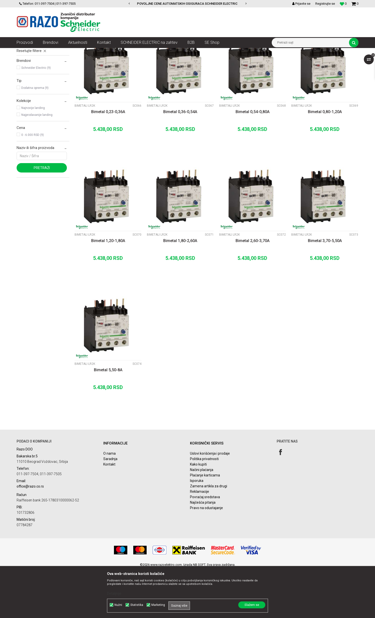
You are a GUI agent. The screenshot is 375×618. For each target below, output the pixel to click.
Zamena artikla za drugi (208, 534)
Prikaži (306, 61)
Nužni (118, 605)
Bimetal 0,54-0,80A (252, 159)
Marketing (158, 605)
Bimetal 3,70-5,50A (325, 288)
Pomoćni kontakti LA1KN (37, 87)
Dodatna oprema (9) (35, 136)
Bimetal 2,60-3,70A (252, 288)
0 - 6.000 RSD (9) (32, 183)
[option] (187, 3)
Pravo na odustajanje (206, 556)
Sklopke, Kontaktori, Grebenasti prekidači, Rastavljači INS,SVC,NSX (100, 51)
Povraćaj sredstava (205, 545)
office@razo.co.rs (30, 534)
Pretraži (42, 216)
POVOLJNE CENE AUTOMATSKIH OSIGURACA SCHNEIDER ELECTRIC (187, 3)
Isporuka (196, 529)
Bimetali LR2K (29, 80)
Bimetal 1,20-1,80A (108, 288)
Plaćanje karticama (205, 523)
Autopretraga (207, 61)
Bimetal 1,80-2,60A (180, 288)
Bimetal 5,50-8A (108, 418)
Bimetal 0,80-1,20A (325, 159)
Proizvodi (44, 51)
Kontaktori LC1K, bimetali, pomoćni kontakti (179, 51)
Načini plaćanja (201, 518)
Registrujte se (325, 3)
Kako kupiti (198, 512)
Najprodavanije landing (37, 163)
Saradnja (110, 507)
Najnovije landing (33, 156)
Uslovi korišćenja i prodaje (210, 501)
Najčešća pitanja (202, 550)
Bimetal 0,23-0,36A (108, 159)
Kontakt (109, 512)
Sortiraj (228, 61)
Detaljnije (114, 593)
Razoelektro (25, 51)
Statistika (136, 605)
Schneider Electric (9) (36, 116)
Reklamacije (199, 540)
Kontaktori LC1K (31, 73)
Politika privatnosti (204, 507)
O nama (109, 501)
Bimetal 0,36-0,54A (180, 159)
